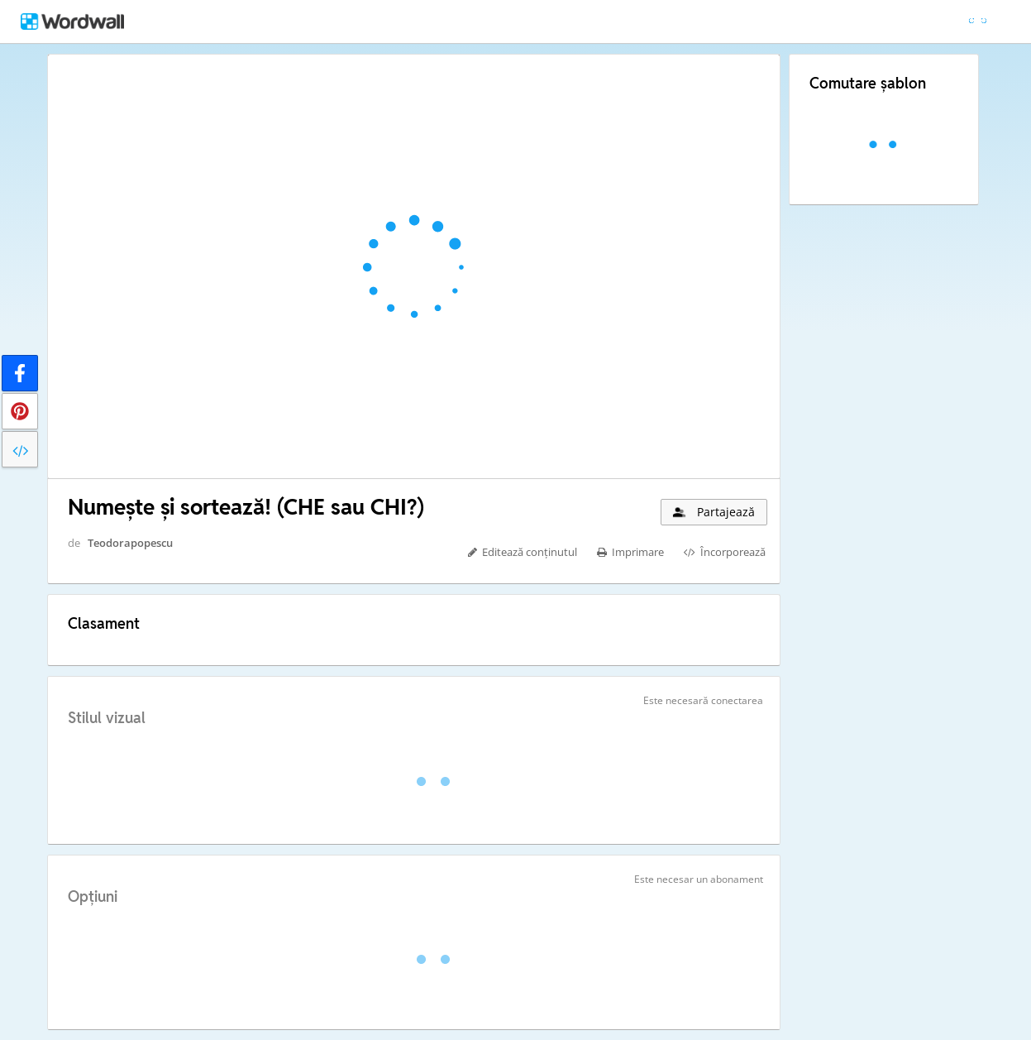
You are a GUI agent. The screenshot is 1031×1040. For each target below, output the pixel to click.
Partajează (713, 512)
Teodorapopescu (130, 542)
